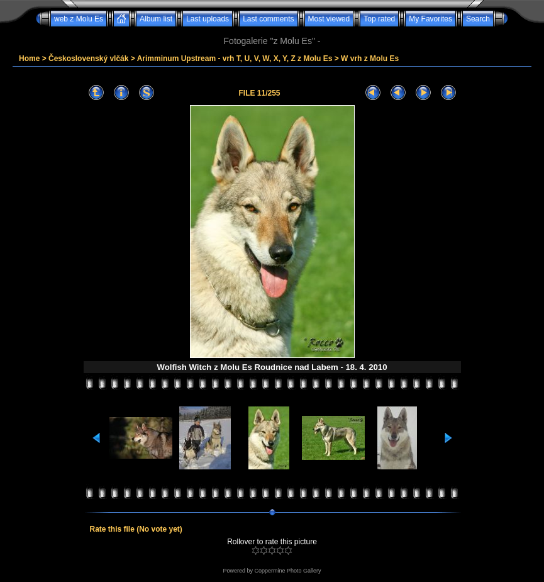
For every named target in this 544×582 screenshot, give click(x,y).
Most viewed (329, 18)
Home (29, 58)
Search (478, 18)
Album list (156, 18)
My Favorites (430, 18)
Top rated (379, 18)
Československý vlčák (88, 58)
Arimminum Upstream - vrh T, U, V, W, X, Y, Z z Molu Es (235, 58)
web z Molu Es (78, 18)
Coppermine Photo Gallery (287, 571)
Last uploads (207, 18)
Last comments (268, 18)
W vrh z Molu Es (370, 58)
